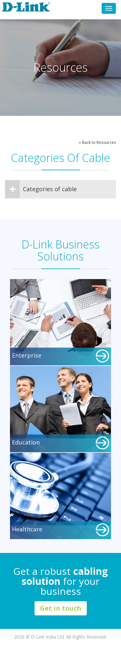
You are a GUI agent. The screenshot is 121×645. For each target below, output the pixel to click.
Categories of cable (41, 189)
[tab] (60, 189)
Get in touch (60, 608)
